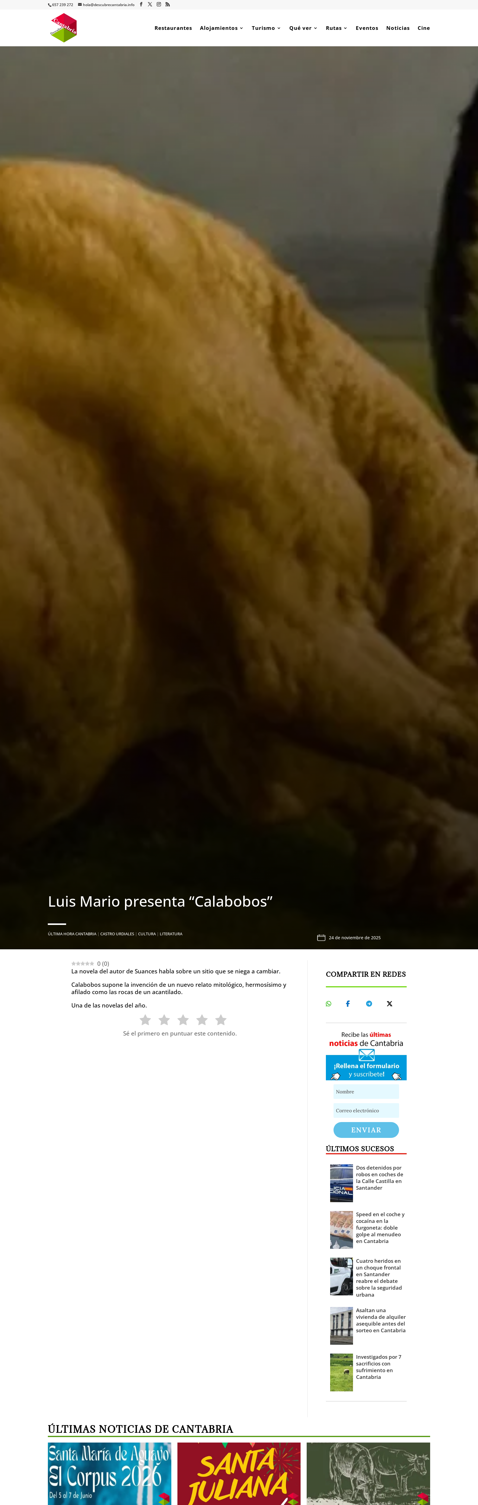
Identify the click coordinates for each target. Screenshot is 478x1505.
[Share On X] (390, 1004)
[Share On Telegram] (370, 1004)
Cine (424, 28)
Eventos (367, 28)
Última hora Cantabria (72, 934)
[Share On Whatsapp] (330, 1004)
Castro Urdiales (117, 934)
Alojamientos (219, 28)
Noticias (398, 28)
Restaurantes (173, 28)
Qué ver (300, 28)
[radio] (142, 1021)
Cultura (147, 934)
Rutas (334, 28)
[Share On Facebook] (350, 1004)
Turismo (263, 28)
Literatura (171, 934)
